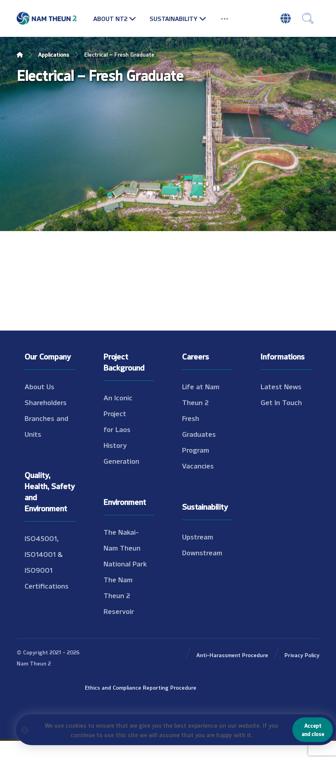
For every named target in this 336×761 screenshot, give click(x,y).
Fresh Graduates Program (199, 433)
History (115, 444)
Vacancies (198, 465)
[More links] (224, 18)
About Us (39, 386)
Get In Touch (281, 402)
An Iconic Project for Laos (118, 413)
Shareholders (46, 402)
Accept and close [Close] (312, 729)
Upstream (197, 536)
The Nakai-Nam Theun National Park (125, 547)
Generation (121, 460)
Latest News (281, 386)
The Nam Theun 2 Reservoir (119, 595)
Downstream (202, 552)
